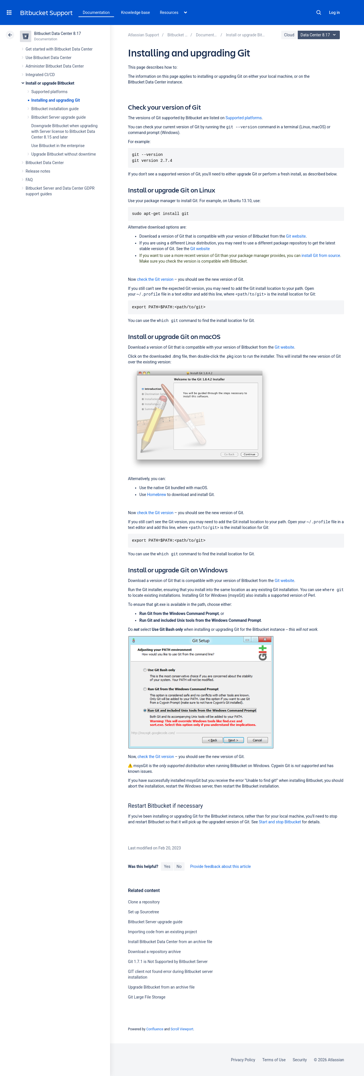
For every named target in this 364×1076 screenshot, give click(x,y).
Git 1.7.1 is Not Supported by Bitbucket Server (168, 961)
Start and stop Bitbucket (280, 822)
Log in (334, 12)
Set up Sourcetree (143, 912)
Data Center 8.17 (319, 35)
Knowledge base (135, 12)
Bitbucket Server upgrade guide (58, 117)
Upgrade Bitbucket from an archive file (161, 987)
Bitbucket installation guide (55, 108)
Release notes (38, 171)
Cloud (289, 35)
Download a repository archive (154, 951)
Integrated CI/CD (40, 74)
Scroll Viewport (182, 1029)
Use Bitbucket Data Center (48, 57)
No (179, 866)
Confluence (154, 1029)
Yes (167, 866)
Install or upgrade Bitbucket (50, 83)
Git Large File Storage (147, 997)
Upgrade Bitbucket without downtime (63, 154)
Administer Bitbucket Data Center (55, 66)
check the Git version (155, 279)
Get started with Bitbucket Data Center (59, 49)
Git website (296, 236)
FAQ (29, 179)
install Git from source (320, 255)
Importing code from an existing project (162, 932)
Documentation (96, 12)
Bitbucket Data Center (45, 162)
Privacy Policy (243, 1060)
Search (318, 12)
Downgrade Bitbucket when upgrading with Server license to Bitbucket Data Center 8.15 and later (64, 131)
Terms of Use (274, 1060)
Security (300, 1060)
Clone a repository (144, 902)
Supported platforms (49, 91)
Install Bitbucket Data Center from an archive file (170, 941)
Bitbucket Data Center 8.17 (57, 33)
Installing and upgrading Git (55, 100)
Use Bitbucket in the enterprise (57, 145)
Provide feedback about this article (220, 866)
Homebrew (156, 494)
